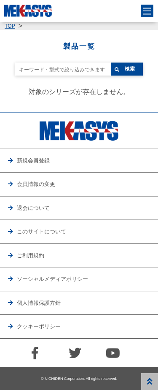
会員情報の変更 (36, 184)
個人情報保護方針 (39, 303)
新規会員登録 (33, 160)
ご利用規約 (30, 255)
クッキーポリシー (39, 326)
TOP (10, 26)
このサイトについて (41, 231)
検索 (130, 69)
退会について (33, 208)
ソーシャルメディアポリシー (52, 279)
